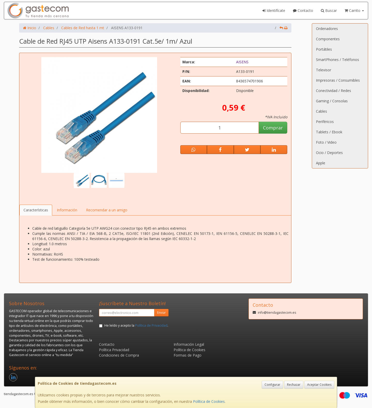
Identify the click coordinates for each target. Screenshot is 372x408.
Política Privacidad (114, 349)
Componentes (328, 38)
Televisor (323, 69)
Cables (321, 111)
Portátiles (324, 49)
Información (67, 209)
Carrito (354, 10)
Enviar (161, 312)
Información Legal (189, 344)
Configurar (272, 384)
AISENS (242, 61)
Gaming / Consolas (332, 100)
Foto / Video (326, 142)
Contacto (303, 10)
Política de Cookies (209, 401)
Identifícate (273, 10)
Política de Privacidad (151, 325)
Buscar (329, 10)
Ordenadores (327, 28)
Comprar (273, 128)
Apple (320, 162)
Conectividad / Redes (333, 90)
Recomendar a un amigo (106, 209)
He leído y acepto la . (136, 325)
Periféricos (325, 121)
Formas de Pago (188, 355)
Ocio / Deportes (329, 152)
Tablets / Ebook (329, 131)
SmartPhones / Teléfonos (337, 59)
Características (36, 209)
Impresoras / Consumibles (338, 80)
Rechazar (293, 384)
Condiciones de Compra (119, 355)
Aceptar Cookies (319, 384)
